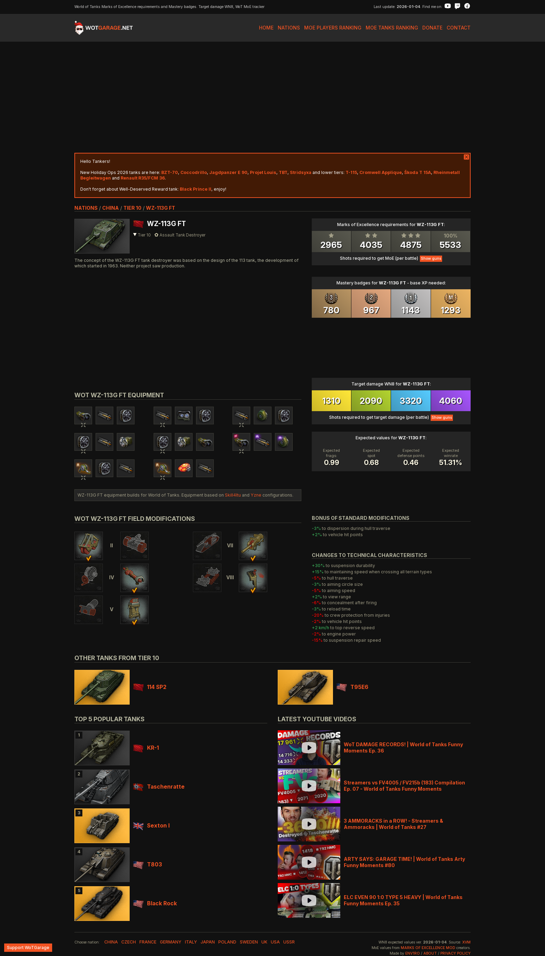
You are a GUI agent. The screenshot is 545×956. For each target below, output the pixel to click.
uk (264, 942)
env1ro (412, 953)
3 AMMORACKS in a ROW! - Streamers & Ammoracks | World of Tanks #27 (393, 824)
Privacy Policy (455, 953)
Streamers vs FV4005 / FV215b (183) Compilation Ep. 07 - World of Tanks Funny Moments (404, 786)
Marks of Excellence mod (428, 948)
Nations (289, 28)
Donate (432, 28)
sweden (249, 942)
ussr (289, 942)
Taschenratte (159, 786)
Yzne (256, 495)
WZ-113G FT (160, 208)
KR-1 (146, 748)
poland (227, 942)
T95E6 (352, 687)
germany (170, 942)
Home (266, 28)
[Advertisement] (272, 97)
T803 (147, 864)
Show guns (431, 258)
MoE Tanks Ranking (392, 28)
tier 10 (132, 208)
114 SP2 (149, 687)
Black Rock (155, 903)
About (430, 953)
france (147, 942)
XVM (466, 942)
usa (275, 942)
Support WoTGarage (28, 947)
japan (208, 942)
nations (86, 208)
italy (191, 942)
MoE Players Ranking (332, 28)
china (110, 208)
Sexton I (151, 825)
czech (128, 942)
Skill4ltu (233, 495)
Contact (459, 28)
